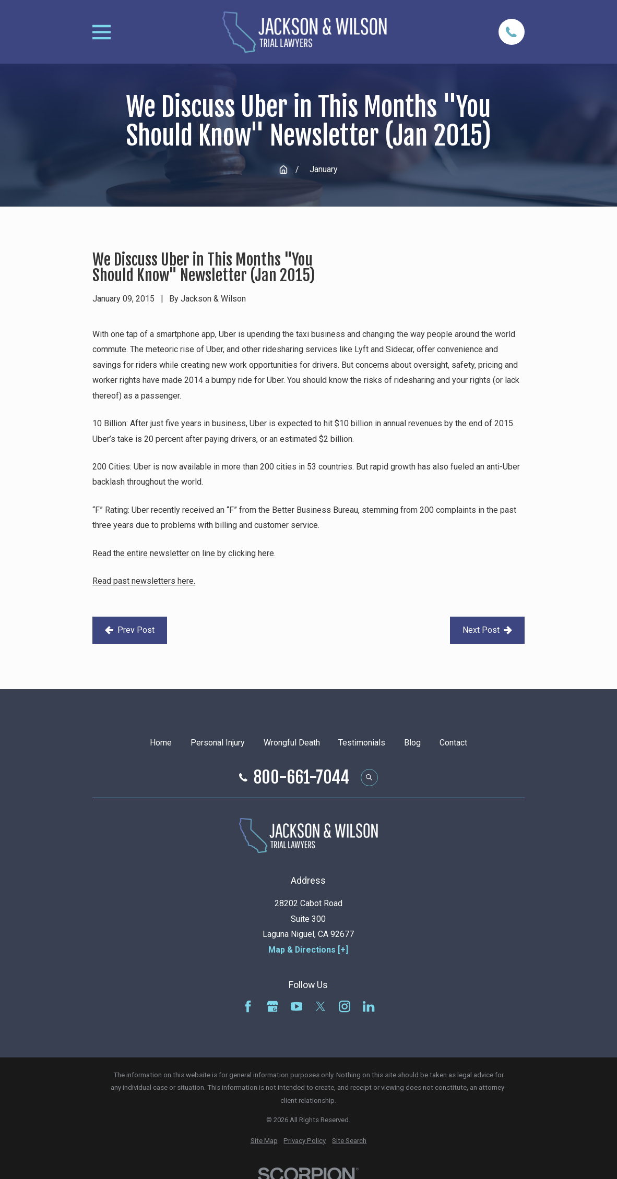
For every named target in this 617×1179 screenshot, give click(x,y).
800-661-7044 (301, 777)
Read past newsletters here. (143, 581)
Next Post (487, 630)
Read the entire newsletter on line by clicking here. (184, 553)
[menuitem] (264, 1141)
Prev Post (130, 630)
